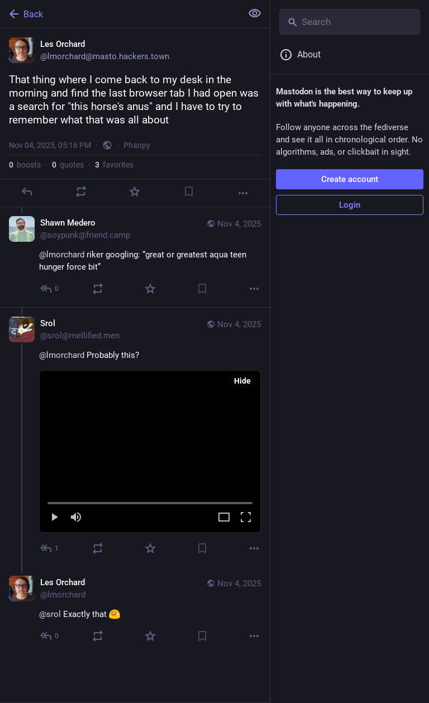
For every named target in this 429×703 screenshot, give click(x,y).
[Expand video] (223, 518)
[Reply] (27, 191)
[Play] (54, 518)
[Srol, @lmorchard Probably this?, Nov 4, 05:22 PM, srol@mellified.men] (135, 437)
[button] (150, 451)
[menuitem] (150, 451)
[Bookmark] (189, 191)
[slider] (149, 501)
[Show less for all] (255, 13)
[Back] (120, 14)
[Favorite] (134, 191)
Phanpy (136, 145)
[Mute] (75, 518)
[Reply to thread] (50, 288)
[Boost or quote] (81, 191)
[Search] (349, 22)
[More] (243, 193)
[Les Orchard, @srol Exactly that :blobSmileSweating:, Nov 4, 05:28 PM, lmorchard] (135, 610)
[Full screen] (245, 518)
